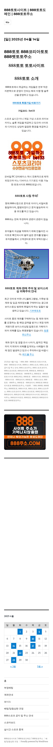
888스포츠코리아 (40, 367)
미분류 (28, 385)
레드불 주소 (28, 354)
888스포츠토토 (10, 370)
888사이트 (22, 388)
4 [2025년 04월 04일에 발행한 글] (39, 631)
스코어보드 (9, 722)
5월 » (40, 666)
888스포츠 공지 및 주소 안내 (18, 715)
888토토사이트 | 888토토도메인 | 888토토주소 (25, 12)
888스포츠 (34, 365)
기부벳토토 (35, 310)
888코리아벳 (23, 370)
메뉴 (7, 22)
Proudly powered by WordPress (34, 741)
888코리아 (8, 394)
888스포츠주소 (25, 367)
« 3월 (13, 666)
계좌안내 (8, 694)
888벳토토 (13, 388)
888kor (25, 365)
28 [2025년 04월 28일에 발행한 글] (13, 660)
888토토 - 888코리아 (26, 382)
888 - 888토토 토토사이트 (35, 362)
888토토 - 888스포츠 (34, 379)
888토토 (32, 370)
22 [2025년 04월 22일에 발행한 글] (20, 652)
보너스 (7, 701)
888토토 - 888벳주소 (24, 373)
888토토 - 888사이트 (32, 376)
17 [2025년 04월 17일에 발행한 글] (33, 645)
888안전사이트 (41, 391)
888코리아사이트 (32, 394)
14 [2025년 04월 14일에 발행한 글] (14, 645)
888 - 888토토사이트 (13, 365)
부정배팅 (8, 687)
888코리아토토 (16, 397)
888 (22, 362)
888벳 (40, 385)
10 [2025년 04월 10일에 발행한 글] (33, 638)
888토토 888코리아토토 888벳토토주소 (26, 54)
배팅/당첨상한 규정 (13, 708)
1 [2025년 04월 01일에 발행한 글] (20, 631)
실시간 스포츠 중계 (13, 729)
